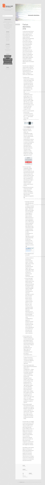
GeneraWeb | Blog (22, 482)
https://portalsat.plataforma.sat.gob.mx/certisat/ (35, 256)
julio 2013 (7, 38)
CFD (8, 55)
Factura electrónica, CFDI (8, 25)
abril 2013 (7, 40)
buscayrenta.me (7, 45)
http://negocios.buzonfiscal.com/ (30, 356)
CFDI (10, 55)
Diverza (26, 116)
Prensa (8, 48)
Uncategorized (7, 50)
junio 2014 (7, 35)
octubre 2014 (8, 34)
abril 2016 (7, 33)
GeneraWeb (8, 46)
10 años (6, 55)
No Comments (30, 474)
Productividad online (7, 62)
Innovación (8, 61)
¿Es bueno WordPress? (7, 20)
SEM (11, 62)
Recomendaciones (8, 49)
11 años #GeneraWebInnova (7, 24)
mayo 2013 (7, 39)
